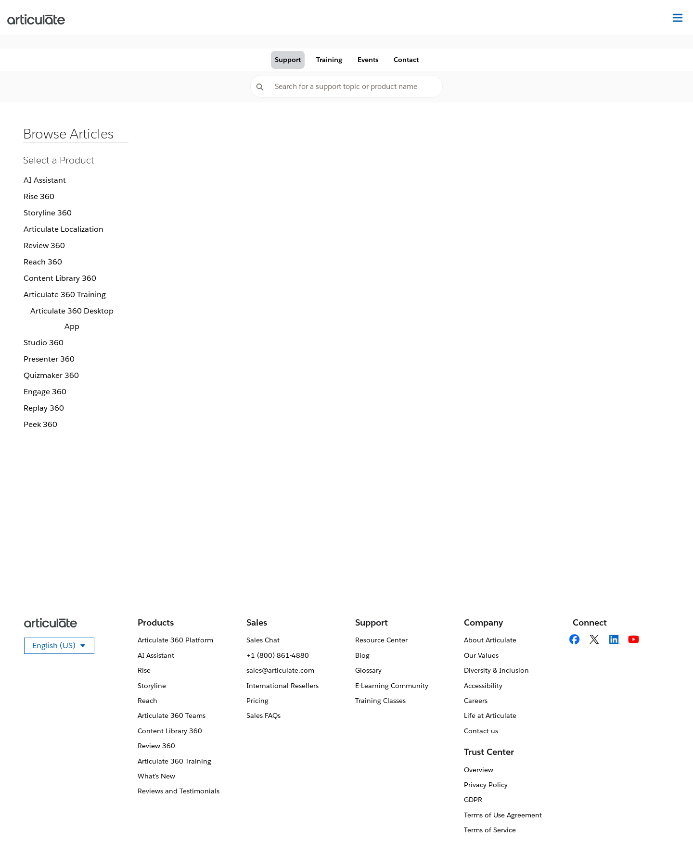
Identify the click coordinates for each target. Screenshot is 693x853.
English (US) (63, 647)
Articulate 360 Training (65, 294)
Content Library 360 (60, 278)
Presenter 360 (49, 359)
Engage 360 (45, 392)
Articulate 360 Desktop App (72, 318)
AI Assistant (45, 180)
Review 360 (44, 245)
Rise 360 (39, 196)
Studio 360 (44, 343)
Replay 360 (44, 408)
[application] (666, 826)
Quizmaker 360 (51, 375)
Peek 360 (40, 424)
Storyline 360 (48, 213)
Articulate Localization (63, 229)
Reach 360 (43, 262)
